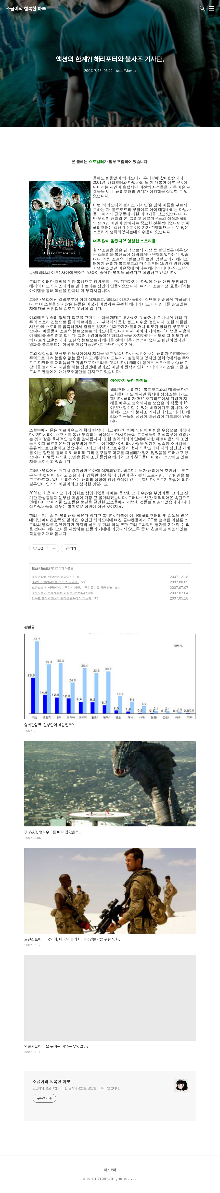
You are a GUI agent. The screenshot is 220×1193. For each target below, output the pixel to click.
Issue (35, 568)
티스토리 (110, 1170)
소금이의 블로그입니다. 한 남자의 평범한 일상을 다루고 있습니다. (76, 1088)
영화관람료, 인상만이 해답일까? (53, 577)
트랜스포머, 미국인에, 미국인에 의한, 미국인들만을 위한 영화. (73, 587)
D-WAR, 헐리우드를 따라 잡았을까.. (55, 582)
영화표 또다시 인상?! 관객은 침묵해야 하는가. (62, 598)
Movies (45, 568)
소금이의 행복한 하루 (26, 9)
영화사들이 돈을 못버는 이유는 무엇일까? (59, 593)
